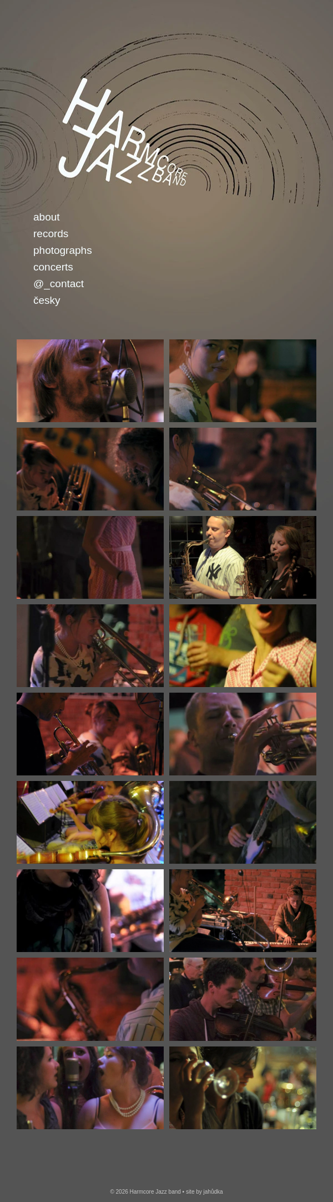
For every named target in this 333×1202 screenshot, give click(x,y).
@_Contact (58, 283)
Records (50, 233)
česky (46, 300)
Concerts (53, 267)
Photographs (62, 250)
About (46, 217)
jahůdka (213, 1192)
